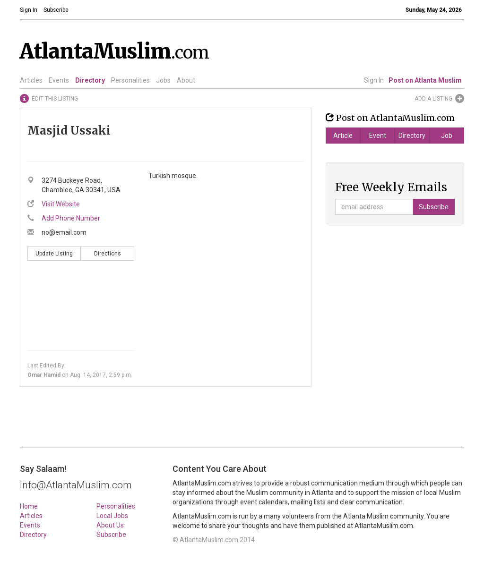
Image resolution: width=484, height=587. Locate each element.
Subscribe (111, 534)
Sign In (374, 80)
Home (29, 506)
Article (343, 135)
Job (446, 135)
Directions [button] (107, 253)
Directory (90, 80)
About (186, 80)
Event (377, 135)
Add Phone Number (71, 218)
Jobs (163, 80)
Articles (31, 80)
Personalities (130, 80)
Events (59, 80)
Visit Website (61, 204)
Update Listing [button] (54, 253)
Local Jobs (112, 515)
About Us (110, 525)
